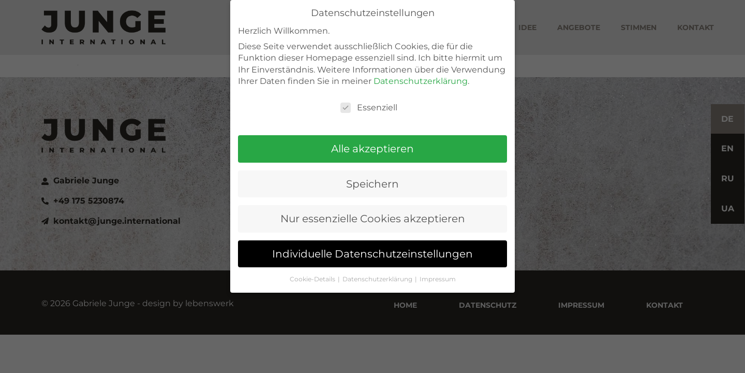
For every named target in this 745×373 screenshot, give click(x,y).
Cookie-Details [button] (313, 262)
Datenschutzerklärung (421, 64)
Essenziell (368, 90)
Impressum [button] (438, 262)
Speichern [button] (372, 166)
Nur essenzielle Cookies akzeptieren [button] (372, 201)
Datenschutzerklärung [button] (378, 262)
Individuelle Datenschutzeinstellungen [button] (372, 236)
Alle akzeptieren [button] (372, 131)
